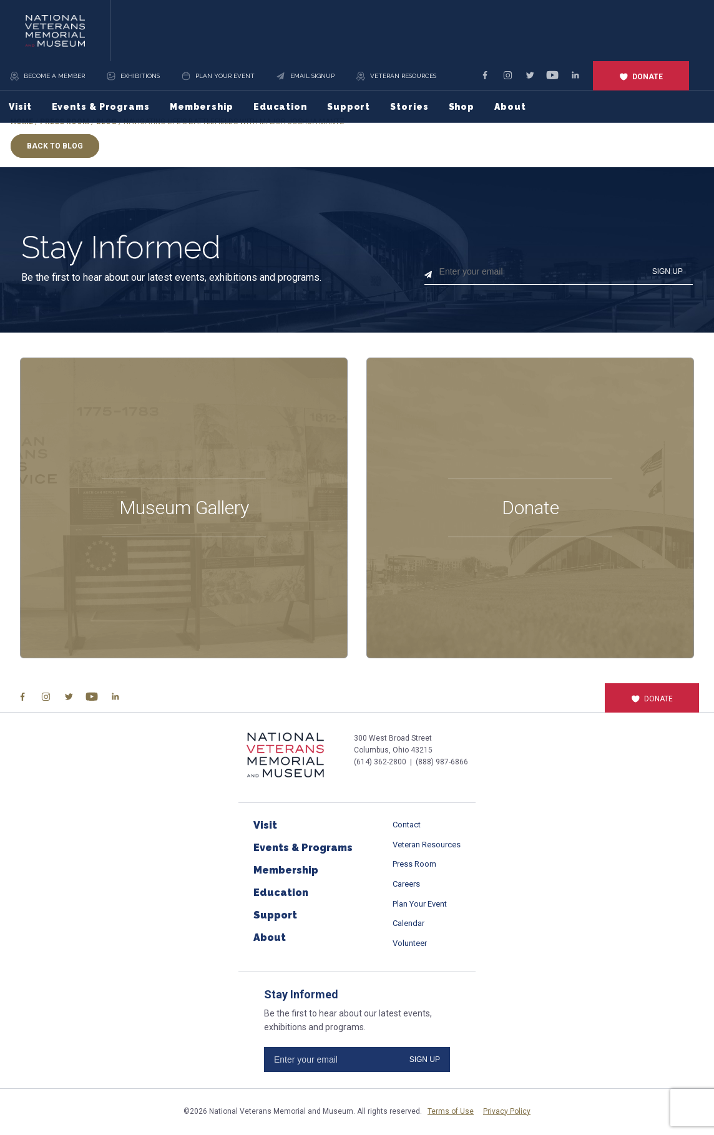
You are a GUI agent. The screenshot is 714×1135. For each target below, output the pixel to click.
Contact (407, 824)
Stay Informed (121, 247)
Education (280, 107)
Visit (20, 107)
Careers (406, 884)
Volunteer (410, 943)
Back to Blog (55, 146)
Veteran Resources (427, 844)
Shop (462, 107)
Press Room (414, 864)
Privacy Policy (507, 1111)
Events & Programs (101, 107)
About (510, 107)
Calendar (408, 923)
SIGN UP (667, 271)
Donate (641, 76)
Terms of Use (451, 1111)
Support (348, 107)
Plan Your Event (420, 903)
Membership (201, 107)
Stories (409, 107)
